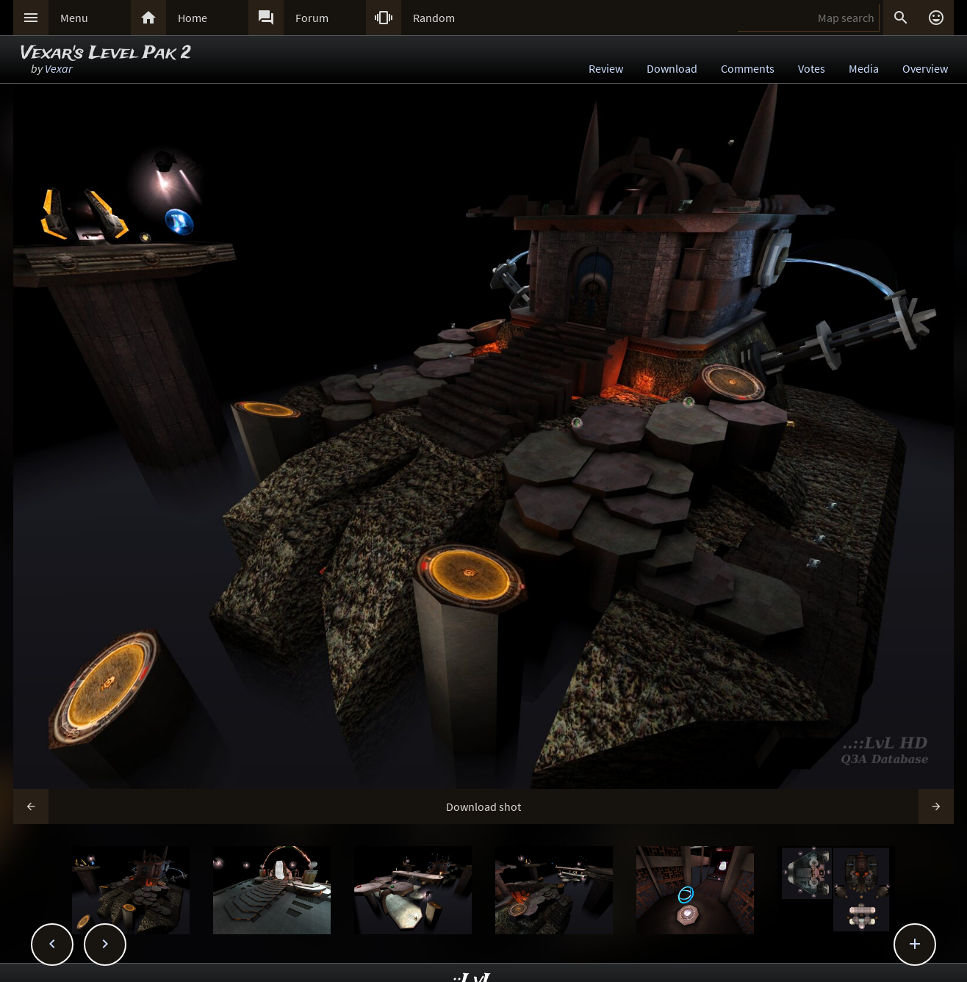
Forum (311, 17)
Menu (74, 17)
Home (192, 17)
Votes (811, 68)
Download (672, 68)
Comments (747, 68)
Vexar (58, 68)
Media (864, 68)
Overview (925, 68)
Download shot (483, 806)
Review (606, 68)
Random (434, 17)
